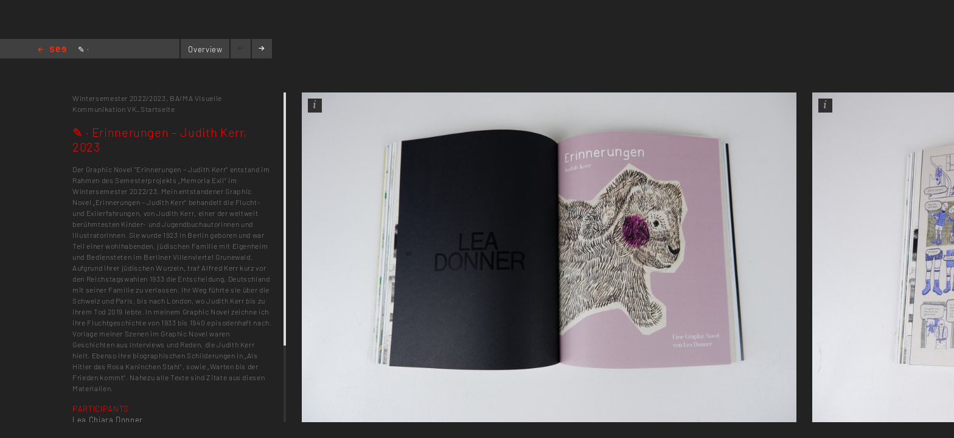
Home (52, 50)
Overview (205, 49)
